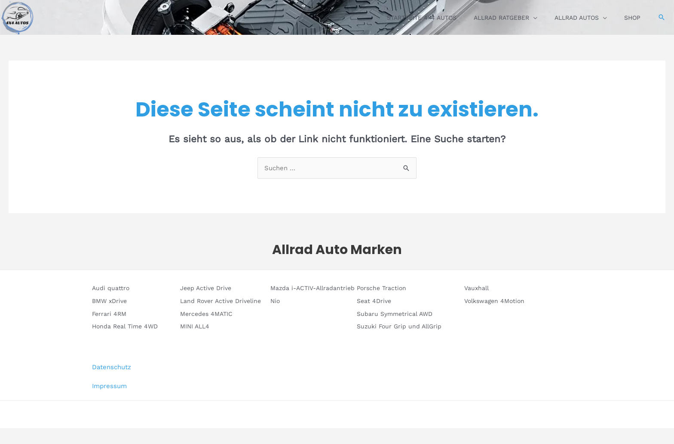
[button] (661, 16)
